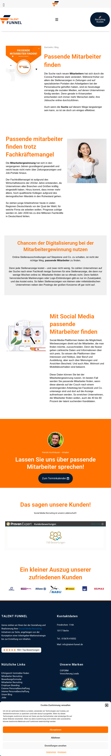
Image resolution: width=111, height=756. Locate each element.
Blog (56, 47)
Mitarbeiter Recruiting (11, 676)
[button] (106, 705)
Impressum (62, 752)
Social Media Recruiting (30, 628)
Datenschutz (51, 752)
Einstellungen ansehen (55, 745)
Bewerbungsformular (11, 679)
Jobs (3, 697)
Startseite (48, 47)
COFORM (64, 670)
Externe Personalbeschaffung (15, 688)
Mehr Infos (98, 523)
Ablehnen (55, 737)
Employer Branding (10, 685)
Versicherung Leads (69, 673)
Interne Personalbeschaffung (15, 691)
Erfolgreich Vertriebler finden (15, 673)
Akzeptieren (55, 729)
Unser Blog (6, 694)
